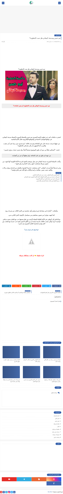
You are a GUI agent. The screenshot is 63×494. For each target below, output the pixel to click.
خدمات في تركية (56, 432)
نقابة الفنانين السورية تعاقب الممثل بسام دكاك (31, 360)
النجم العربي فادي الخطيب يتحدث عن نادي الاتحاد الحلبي (46, 175)
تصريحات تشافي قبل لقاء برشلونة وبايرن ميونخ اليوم (52, 380)
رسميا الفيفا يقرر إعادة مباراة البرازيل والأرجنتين (48, 180)
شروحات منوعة (56, 434)
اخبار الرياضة (56, 415)
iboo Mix (50, 491)
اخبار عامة (57, 421)
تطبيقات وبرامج (55, 429)
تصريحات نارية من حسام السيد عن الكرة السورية (47, 178)
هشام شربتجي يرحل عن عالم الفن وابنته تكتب (52, 360)
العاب (58, 426)
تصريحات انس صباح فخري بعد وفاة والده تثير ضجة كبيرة (11, 380)
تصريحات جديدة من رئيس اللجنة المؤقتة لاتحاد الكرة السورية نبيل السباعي (41, 177)
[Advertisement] (31, 20)
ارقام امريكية (56, 423)
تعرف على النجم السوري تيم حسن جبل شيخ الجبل (32, 380)
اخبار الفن (58, 35)
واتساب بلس (56, 437)
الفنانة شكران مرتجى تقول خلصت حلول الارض (11, 360)
